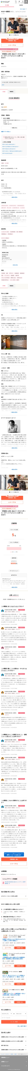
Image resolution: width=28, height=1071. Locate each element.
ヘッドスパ (22, 207)
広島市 (15, 1054)
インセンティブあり (5, 231)
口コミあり (23, 9)
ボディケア (4, 207)
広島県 (12, 1054)
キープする (12, 45)
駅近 (2, 275)
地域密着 (12, 275)
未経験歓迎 (17, 273)
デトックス (9, 207)
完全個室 (3, 273)
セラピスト (7, 1054)
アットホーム (7, 275)
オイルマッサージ (12, 205)
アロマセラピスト (20, 205)
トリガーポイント (15, 207)
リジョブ (2, 1054)
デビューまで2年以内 (5, 277)
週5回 (3, 163)
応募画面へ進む (12, 40)
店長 (3, 84)
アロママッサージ (5, 205)
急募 (7, 273)
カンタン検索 (14, 1021)
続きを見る (14, 197)
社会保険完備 (12, 231)
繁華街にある (13, 277)
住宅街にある (19, 277)
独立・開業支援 (19, 231)
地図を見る (14, 127)
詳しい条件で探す (22, 1026)
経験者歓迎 (22, 273)
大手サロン (11, 273)
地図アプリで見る (6, 131)
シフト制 (6, 163)
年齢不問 (17, 275)
